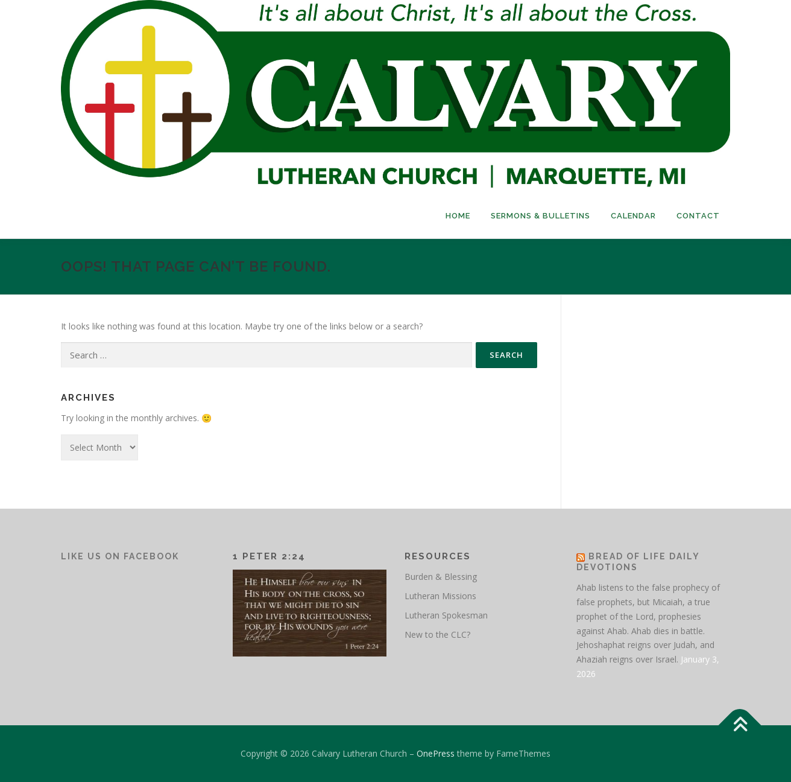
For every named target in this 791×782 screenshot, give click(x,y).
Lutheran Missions (440, 596)
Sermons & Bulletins (540, 215)
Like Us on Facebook (120, 556)
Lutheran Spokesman (446, 615)
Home (458, 215)
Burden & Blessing (441, 576)
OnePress (436, 753)
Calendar (633, 215)
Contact (698, 215)
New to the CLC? (437, 634)
